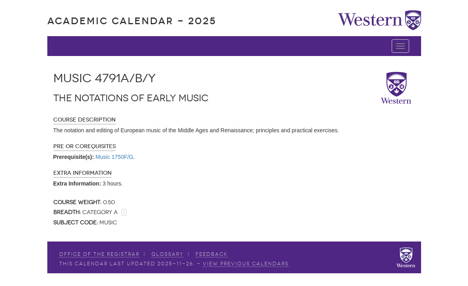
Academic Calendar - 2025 (131, 21)
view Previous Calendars (246, 264)
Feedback (212, 254)
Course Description (84, 119)
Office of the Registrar (99, 254)
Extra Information (82, 173)
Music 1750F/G (114, 157)
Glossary (167, 254)
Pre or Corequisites (84, 146)
